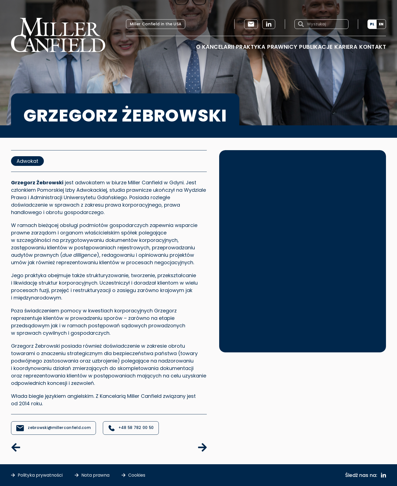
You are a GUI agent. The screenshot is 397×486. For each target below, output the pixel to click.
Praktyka (250, 47)
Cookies (137, 475)
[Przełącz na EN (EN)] (381, 24)
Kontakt (372, 47)
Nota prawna (96, 475)
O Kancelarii (215, 47)
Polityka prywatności (40, 475)
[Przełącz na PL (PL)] (372, 24)
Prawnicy (282, 47)
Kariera (345, 47)
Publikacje (315, 47)
